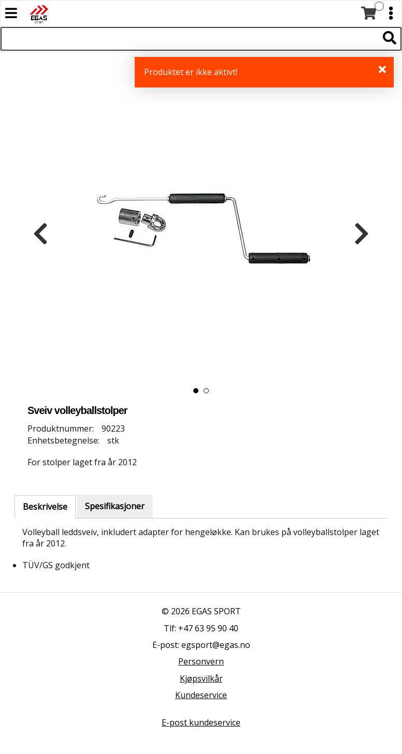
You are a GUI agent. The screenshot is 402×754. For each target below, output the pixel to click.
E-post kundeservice (201, 722)
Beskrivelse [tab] (45, 506)
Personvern (201, 661)
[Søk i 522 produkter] (189, 39)
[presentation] (40, 233)
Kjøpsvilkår (201, 678)
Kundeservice (201, 695)
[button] (195, 390)
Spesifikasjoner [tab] (115, 506)
